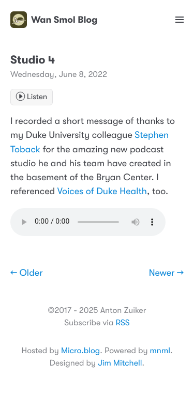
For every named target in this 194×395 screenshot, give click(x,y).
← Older (26, 273)
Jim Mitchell (120, 363)
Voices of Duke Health (102, 191)
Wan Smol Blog (53, 19)
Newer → (166, 273)
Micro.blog (80, 350)
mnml (160, 350)
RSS (122, 322)
